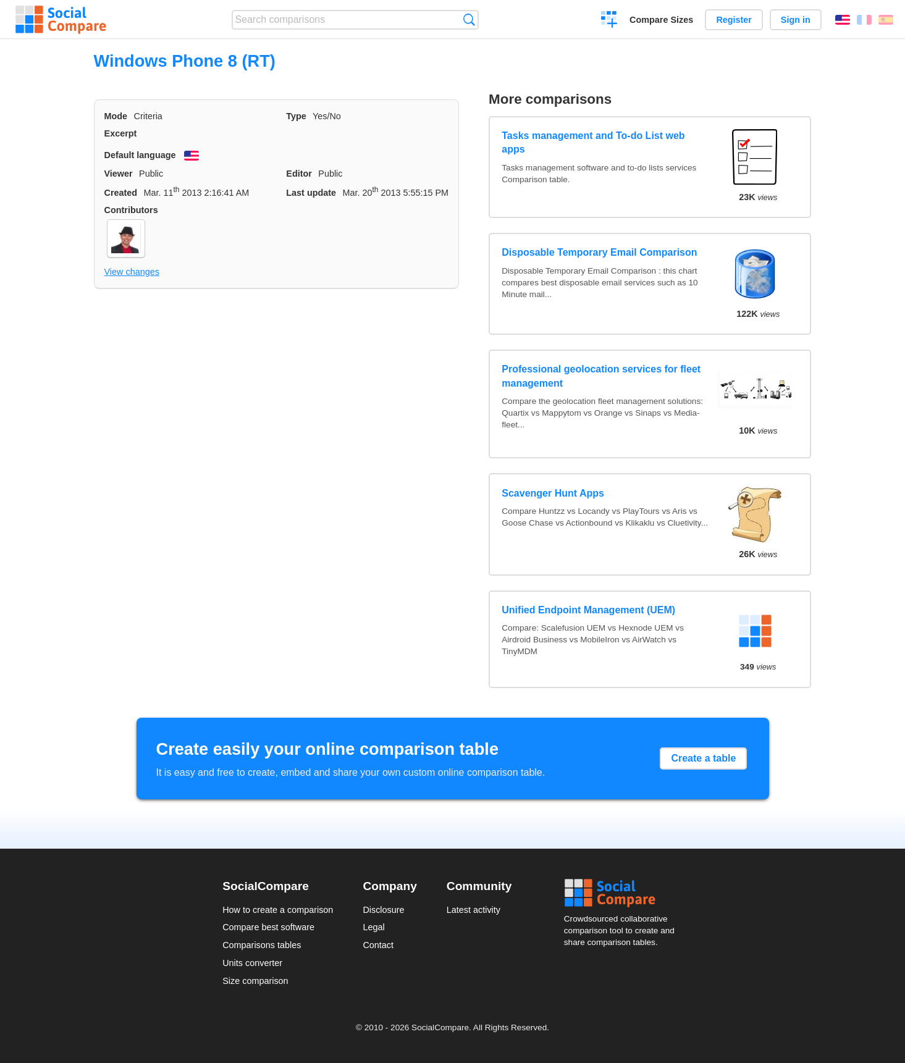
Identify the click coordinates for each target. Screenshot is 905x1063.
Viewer (118, 174)
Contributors (131, 210)
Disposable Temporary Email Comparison (599, 252)
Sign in (795, 20)
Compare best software (268, 927)
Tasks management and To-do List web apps (593, 142)
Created (121, 193)
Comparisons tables (261, 945)
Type (296, 116)
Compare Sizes (661, 20)
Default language (140, 155)
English (842, 20)
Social (623, 893)
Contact (378, 945)
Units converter (252, 963)
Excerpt (120, 133)
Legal (373, 927)
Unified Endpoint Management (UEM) (588, 610)
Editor (299, 174)
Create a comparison (609, 21)
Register (734, 20)
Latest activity (473, 910)
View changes (131, 272)
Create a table (703, 758)
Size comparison (255, 981)
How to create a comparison (277, 910)
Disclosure (383, 910)
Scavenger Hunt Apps (553, 493)
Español (885, 20)
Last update (311, 193)
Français (864, 20)
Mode (116, 116)
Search (469, 19)
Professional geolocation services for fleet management (601, 376)
